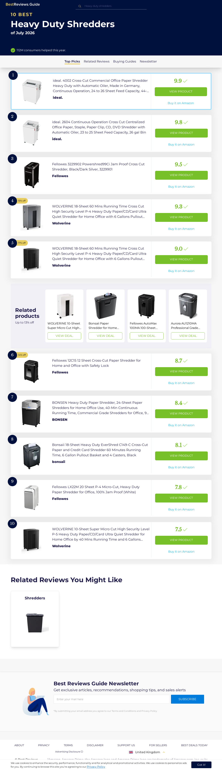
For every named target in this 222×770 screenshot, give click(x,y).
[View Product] (111, 91)
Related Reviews (96, 61)
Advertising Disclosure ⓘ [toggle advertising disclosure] (69, 751)
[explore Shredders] (35, 619)
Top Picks (72, 61)
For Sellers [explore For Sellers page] (158, 745)
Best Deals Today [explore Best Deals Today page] (194, 745)
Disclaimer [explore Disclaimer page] (95, 745)
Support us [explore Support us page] (126, 745)
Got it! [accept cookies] (201, 764)
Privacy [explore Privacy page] (44, 745)
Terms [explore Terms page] (68, 745)
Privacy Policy (96, 766)
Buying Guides (124, 61)
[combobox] (111, 6)
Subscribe (187, 699)
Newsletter (148, 61)
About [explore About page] (19, 745)
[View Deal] (64, 316)
